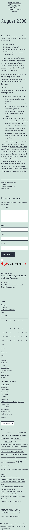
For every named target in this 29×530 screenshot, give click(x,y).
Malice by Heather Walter (8, 489)
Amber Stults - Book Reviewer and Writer (14, 5)
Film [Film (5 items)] (3, 441)
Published (4, 363)
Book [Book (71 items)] (3, 435)
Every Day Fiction (6, 392)
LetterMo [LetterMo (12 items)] (24, 446)
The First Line (5, 409)
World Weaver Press (6, 414)
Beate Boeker (5, 384)
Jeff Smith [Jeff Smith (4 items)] (12, 444)
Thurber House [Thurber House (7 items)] (17, 459)
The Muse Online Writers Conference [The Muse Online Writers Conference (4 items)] (7, 459)
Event (2, 355)
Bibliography (4, 305)
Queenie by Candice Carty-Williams (11, 501)
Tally (2, 372)
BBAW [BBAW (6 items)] (19, 432)
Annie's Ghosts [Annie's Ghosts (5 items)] (4, 432)
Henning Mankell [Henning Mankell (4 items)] (20, 441)
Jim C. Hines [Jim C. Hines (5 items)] (22, 444)
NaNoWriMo (5, 161)
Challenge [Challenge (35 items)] (17, 439)
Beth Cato (4, 387)
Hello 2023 (4, 474)
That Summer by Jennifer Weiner (10, 477)
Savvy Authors (5, 406)
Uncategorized (5, 375)
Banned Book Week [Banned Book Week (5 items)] (14, 432)
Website (3, 244)
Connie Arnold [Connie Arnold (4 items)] (23, 438)
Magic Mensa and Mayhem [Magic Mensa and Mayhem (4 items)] (13, 448)
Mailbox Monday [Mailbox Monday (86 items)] (8, 451)
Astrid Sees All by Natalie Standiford (11, 491)
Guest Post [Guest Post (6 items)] (14, 441)
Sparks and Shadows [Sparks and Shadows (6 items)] (11, 456)
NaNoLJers (4, 397)
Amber (4, 184)
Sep (3, 348)
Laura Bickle (4, 394)
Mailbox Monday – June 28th (9, 494)
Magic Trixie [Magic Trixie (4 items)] (20, 448)
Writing (7, 188)
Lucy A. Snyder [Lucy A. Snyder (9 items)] (4, 448)
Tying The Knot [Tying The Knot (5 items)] (23, 459)
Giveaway (3, 360)
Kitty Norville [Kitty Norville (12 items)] (18, 446)
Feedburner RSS (5, 466)
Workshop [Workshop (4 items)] (13, 462)
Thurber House (5, 411)
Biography (4, 307)
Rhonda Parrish (5, 404)
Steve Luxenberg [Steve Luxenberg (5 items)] (19, 456)
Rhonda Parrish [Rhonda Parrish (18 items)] (18, 454)
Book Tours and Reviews (8, 310)
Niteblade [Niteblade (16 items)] (4, 454)
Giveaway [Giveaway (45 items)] (8, 441)
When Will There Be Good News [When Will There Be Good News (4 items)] (6, 462)
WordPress (16, 516)
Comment (4, 208)
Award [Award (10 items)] (8, 432)
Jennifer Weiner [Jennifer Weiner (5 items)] (17, 444)
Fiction (3, 358)
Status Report (12, 186)
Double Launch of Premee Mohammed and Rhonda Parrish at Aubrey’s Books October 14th (13, 482)
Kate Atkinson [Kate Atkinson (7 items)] (7, 446)
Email (3, 234)
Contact (3, 312)
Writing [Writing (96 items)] (19, 462)
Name (3, 225)
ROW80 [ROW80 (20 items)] (25, 454)
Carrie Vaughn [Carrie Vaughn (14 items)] (9, 438)
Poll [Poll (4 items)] (12, 454)
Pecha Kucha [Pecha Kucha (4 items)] (9, 454)
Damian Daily (5, 389)
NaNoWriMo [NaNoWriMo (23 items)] (20, 452)
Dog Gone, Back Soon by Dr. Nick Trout (12, 486)
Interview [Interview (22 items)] (7, 444)
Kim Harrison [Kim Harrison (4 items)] (13, 446)
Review (3, 365)
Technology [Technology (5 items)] (24, 456)
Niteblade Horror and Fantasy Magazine (12, 402)
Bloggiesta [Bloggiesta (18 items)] (24, 432)
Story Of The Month (6, 370)
